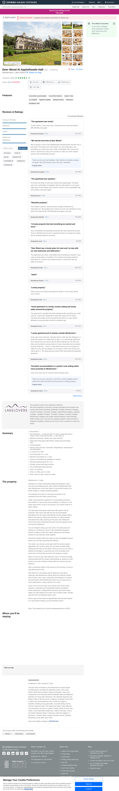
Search (22, 148)
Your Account (110, 2)
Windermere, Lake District (21, 72)
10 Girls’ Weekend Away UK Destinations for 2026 (98, 752)
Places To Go (85, 7)
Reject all (88, 784)
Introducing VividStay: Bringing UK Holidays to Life (100, 757)
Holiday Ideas (101, 7)
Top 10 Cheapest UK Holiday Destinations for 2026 (99, 764)
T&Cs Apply (59, 13)
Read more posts (95, 768)
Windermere (54, 721)
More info (64, 762)
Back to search (10, 17)
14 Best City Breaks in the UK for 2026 (102, 760)
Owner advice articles (68, 771)
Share (81, 69)
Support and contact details (69, 751)
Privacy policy (65, 754)
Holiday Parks (75, 7)
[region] (59, 784)
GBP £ (99, 2)
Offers (93, 7)
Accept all (89, 789)
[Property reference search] (25, 6)
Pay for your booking (67, 768)
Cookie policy (65, 757)
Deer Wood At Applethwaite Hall (22, 69)
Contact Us (92, 2)
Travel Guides (111, 7)
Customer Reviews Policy (69, 765)
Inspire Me (64, 773)
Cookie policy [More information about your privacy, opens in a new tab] (29, 789)
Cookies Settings (88, 779)
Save (72, 69)
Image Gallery (12, 63)
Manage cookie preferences (70, 759)
